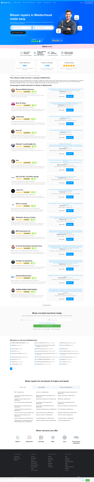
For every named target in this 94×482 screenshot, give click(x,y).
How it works (16, 455)
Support (39, 2)
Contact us (16, 458)
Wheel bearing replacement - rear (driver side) (68, 278)
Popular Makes (41, 386)
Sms (17, 159)
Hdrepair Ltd (14, 360)
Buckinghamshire (63, 163)
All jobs (66, 468)
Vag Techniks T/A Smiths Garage (27, 175)
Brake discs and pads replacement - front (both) (69, 192)
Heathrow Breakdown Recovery (43, 360)
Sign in (81, 2)
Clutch (66, 462)
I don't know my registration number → (19, 34)
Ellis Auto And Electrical (66, 355)
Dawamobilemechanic (23, 274)
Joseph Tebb (15, 362)
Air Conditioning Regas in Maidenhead (23, 401)
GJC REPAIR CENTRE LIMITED (43, 358)
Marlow (64, 248)
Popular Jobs (23, 386)
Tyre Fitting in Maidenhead (64, 419)
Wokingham (73, 341)
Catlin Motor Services (66, 349)
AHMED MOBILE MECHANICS (26, 288)
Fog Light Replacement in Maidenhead (45, 417)
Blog (54, 2)
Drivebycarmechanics (17, 355)
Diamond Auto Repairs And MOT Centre (45, 352)
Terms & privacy (34, 468)
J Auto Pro (19, 189)
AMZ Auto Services (65, 341)
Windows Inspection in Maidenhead (44, 413)
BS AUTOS (14, 349)
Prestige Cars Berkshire (24, 260)
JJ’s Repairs (64, 360)
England (21, 74)
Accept (87, 480)
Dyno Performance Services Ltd (43, 355)
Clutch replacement (69, 234)
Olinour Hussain (21, 202)
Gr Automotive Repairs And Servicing (29, 245)
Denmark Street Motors (17, 352)
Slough (65, 176)
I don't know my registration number (47, 322)
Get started (89, 2)
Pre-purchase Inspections (76, 441)
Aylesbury (19, 344)
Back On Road (21, 102)
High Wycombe (44, 345)
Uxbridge (53, 358)
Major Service (69, 206)
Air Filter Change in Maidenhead (65, 413)
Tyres (64, 440)
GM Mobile (63, 358)
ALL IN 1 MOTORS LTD (41, 341)
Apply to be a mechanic (29, 2)
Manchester (50, 457)
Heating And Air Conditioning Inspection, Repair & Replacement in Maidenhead (23, 420)
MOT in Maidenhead (19, 391)
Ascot (72, 344)
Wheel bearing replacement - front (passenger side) (69, 149)
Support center (17, 457)
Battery (66, 463)
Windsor (63, 292)
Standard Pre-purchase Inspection (72, 178)
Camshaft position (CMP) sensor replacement (69, 264)
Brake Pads (67, 458)
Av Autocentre (15, 347)
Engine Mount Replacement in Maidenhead (46, 397)
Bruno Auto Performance (42, 349)
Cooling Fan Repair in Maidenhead (66, 417)
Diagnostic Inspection (69, 220)
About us (33, 455)
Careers (32, 467)
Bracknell (75, 355)
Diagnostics (29, 440)
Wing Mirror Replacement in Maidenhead (67, 411)
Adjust (83, 480)
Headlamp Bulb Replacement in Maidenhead (46, 408)
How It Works (17, 2)
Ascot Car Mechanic (65, 344)
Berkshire (26, 74)
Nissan (61, 92)
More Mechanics (47, 304)
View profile (62, 95)
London (49, 455)
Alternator (67, 467)
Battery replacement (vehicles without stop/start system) (69, 249)
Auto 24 (18, 129)
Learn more (81, 478)
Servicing (41, 440)
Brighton (50, 463)
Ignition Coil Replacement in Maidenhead (67, 404)
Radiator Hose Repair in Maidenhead (66, 394)
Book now (70, 95)
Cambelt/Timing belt (69, 460)
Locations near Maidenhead (66, 386)
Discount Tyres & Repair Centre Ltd (69, 352)
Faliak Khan (20, 115)
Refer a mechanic (34, 463)
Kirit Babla (63, 362)
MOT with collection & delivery (69, 119)
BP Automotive (64, 347)
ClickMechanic (12, 74)
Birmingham (50, 458)
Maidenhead (30, 74)
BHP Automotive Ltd (23, 230)
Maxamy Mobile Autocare (25, 88)
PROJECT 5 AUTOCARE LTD (26, 143)
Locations (18, 74)
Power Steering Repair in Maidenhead (44, 411)
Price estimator (34, 465)
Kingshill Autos (39, 362)
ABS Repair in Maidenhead (64, 397)
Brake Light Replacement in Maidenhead (23, 417)
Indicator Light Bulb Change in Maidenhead (46, 419)
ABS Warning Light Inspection (70, 165)
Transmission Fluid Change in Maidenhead (24, 411)
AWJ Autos (14, 344)
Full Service (69, 92)
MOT (52, 440)
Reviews (40, 37)
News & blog (33, 457)
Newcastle (50, 462)
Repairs (17, 440)
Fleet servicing (34, 460)
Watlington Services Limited (25, 216)
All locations (50, 465)
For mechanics (34, 462)
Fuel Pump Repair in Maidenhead (65, 408)
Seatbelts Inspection (69, 105)
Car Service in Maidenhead (42, 391)
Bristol (49, 460)
